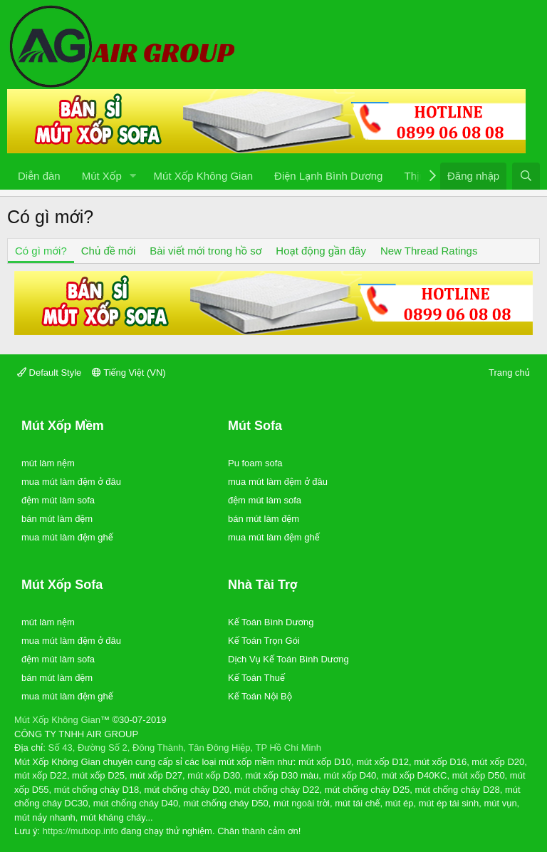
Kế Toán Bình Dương (270, 622)
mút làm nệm (48, 463)
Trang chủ (509, 372)
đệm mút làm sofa (58, 500)
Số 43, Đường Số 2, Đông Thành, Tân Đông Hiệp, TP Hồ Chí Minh (184, 747)
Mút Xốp (102, 176)
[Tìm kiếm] (526, 176)
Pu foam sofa (255, 463)
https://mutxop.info (80, 831)
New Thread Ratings (428, 251)
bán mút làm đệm (57, 518)
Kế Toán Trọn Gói (264, 640)
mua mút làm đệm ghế (67, 537)
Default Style (49, 372)
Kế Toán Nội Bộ (260, 696)
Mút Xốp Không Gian (203, 176)
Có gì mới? (41, 251)
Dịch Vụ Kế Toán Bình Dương (288, 659)
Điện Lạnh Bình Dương (328, 176)
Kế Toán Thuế (256, 677)
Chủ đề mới (108, 251)
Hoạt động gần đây (321, 251)
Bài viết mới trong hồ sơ (205, 251)
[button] (133, 176)
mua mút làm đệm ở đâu (71, 481)
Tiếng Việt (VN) (129, 372)
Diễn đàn (39, 176)
